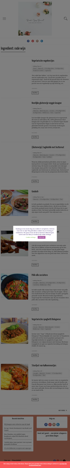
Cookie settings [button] (31, 237)
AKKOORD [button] (41, 237)
